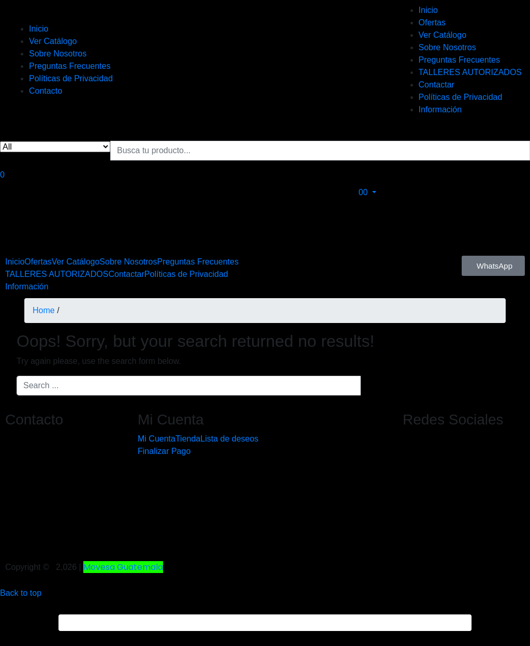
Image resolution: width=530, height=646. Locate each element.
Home (44, 310)
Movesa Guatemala (123, 567)
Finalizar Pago (164, 451)
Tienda (187, 438)
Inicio (38, 28)
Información (440, 109)
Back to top (20, 593)
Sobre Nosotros (57, 53)
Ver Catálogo (53, 41)
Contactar (436, 84)
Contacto (45, 90)
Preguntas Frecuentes (69, 66)
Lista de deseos (229, 438)
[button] (369, 192)
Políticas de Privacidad (71, 78)
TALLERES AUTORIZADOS (470, 72)
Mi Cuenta (156, 438)
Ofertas (432, 22)
